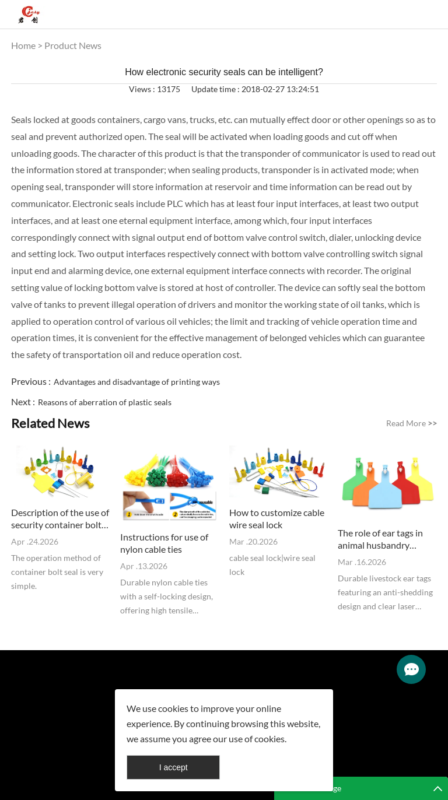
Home (23, 45)
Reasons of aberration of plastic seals (105, 402)
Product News (73, 45)
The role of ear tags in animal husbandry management (380, 539)
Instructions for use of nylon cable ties (164, 543)
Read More (411, 423)
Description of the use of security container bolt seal (60, 519)
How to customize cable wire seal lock (276, 518)
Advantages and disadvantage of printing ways (137, 382)
